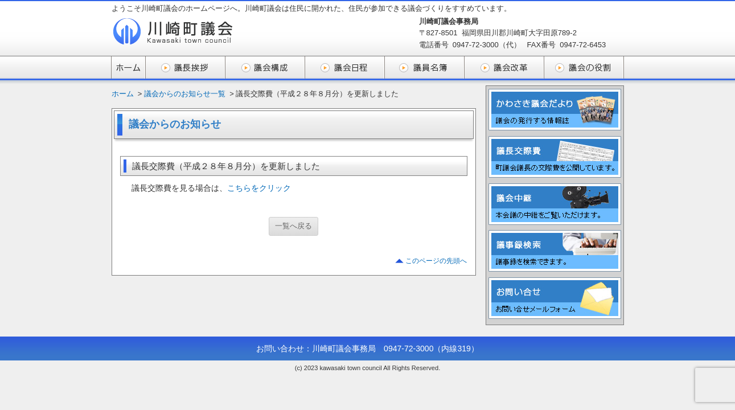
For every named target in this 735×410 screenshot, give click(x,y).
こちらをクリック (259, 187)
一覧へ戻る (293, 226)
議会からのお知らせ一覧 (184, 93)
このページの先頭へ (436, 261)
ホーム (123, 93)
